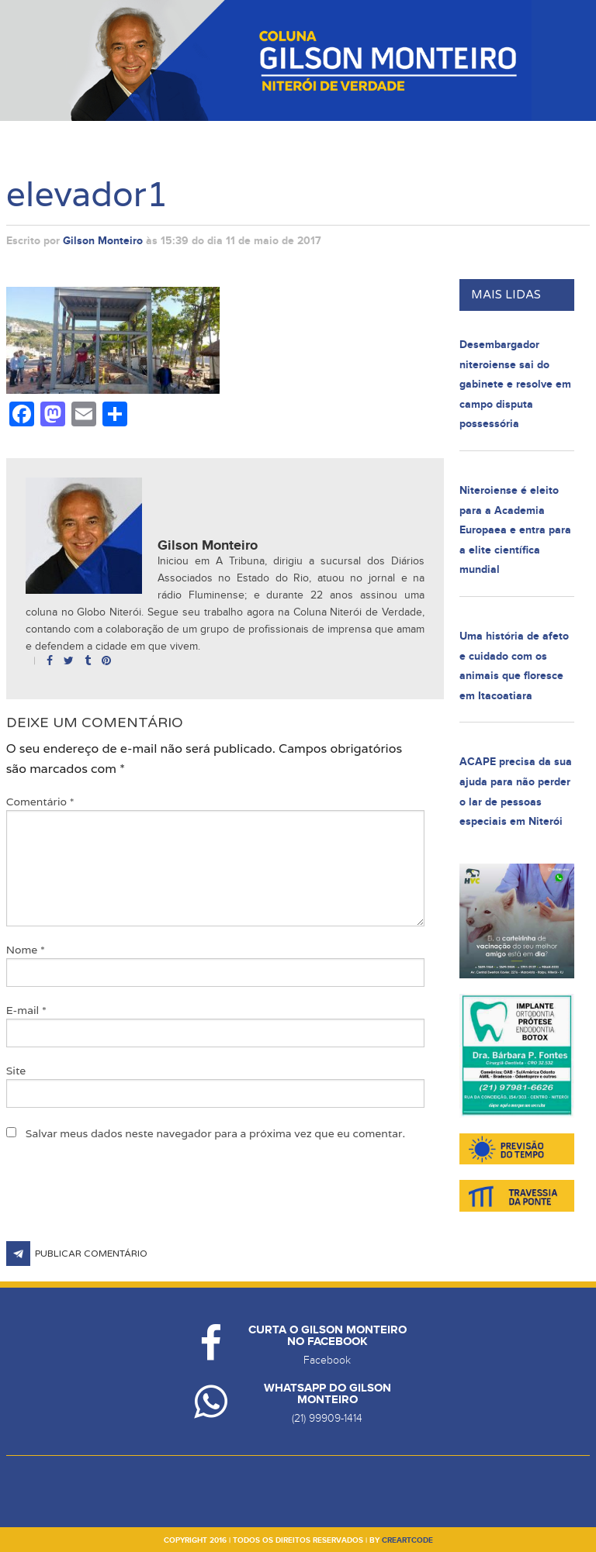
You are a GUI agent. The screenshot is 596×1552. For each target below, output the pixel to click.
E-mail (26, 1010)
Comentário (40, 802)
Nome (25, 950)
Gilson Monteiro (103, 240)
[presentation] (124, 1203)
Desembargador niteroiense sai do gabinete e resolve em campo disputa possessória (515, 384)
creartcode (407, 1540)
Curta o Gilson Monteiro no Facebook (327, 1336)
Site (16, 1071)
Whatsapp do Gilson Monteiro (327, 1394)
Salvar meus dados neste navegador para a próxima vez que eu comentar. (215, 1133)
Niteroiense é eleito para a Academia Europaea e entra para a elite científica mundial (515, 530)
